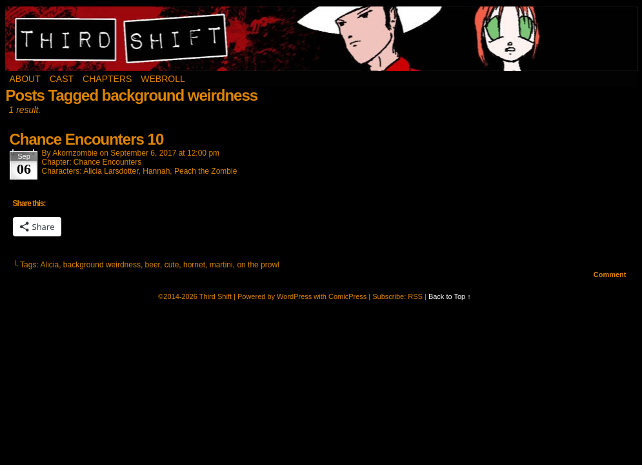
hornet (194, 264)
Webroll (163, 79)
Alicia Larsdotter (110, 171)
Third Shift (321, 38)
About (25, 79)
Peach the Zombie (205, 171)
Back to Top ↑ (449, 296)
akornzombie (74, 153)
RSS (415, 296)
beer (152, 264)
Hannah (156, 171)
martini (221, 264)
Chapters (107, 79)
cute (172, 264)
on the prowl (258, 264)
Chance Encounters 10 (87, 139)
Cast (62, 79)
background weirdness (102, 264)
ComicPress (347, 296)
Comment (610, 274)
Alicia (49, 264)
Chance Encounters (107, 162)
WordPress (294, 296)
